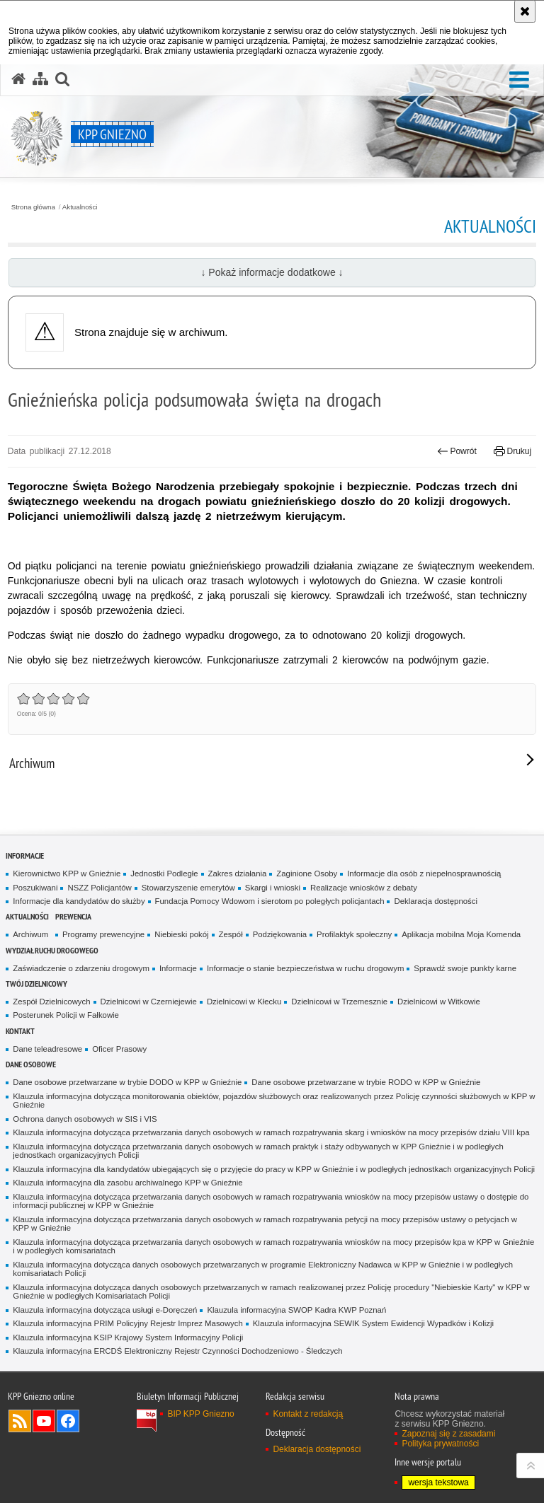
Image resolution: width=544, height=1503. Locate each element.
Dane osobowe (31, 1064)
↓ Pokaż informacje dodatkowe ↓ (271, 272)
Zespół (231, 934)
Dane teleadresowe (47, 1049)
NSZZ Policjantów (99, 887)
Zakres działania (237, 873)
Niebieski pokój (181, 934)
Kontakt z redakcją (308, 1414)
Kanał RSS (19, 1421)
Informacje (25, 855)
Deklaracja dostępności (435, 901)
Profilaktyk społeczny (354, 934)
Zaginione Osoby (306, 873)
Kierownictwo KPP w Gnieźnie (66, 873)
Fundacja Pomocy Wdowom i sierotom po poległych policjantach (270, 901)
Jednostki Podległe (164, 873)
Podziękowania (280, 934)
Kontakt (20, 1031)
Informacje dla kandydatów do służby (78, 901)
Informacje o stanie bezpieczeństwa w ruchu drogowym (305, 968)
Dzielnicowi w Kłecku (244, 1001)
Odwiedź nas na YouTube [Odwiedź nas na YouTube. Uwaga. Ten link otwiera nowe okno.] (44, 1421)
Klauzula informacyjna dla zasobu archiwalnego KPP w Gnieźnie (127, 1182)
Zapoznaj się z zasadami (448, 1434)
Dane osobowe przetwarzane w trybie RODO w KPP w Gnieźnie (365, 1082)
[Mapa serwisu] (40, 79)
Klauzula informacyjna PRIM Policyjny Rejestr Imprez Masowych (127, 1323)
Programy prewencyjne (103, 934)
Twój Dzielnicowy (36, 983)
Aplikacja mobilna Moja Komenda (461, 934)
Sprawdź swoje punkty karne (465, 968)
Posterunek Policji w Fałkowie (66, 1015)
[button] (519, 80)
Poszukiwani (35, 887)
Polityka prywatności (440, 1444)
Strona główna (33, 207)
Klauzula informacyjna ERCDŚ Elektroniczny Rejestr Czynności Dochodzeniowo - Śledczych (177, 1351)
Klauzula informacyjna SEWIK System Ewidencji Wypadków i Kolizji (373, 1323)
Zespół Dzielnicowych (51, 1001)
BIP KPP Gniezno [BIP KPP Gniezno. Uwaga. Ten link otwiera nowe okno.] (200, 1414)
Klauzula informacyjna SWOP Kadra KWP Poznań (296, 1310)
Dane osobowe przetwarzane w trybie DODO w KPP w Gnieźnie (127, 1082)
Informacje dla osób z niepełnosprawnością (424, 873)
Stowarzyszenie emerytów (188, 887)
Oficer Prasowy (119, 1049)
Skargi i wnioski (272, 887)
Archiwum (30, 934)
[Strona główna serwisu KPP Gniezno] (18, 79)
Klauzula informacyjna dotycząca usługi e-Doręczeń (105, 1310)
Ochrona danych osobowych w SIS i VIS (85, 1119)
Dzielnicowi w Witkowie (438, 1001)
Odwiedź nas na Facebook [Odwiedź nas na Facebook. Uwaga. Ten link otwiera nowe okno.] (68, 1421)
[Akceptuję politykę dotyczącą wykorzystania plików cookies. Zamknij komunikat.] (525, 11)
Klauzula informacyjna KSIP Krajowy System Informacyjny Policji (128, 1337)
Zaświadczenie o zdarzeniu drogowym (81, 968)
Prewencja (73, 916)
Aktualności (80, 207)
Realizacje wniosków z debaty (363, 887)
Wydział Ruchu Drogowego (52, 950)
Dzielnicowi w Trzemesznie (339, 1001)
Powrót (457, 451)
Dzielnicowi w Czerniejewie (149, 1001)
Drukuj (512, 451)
